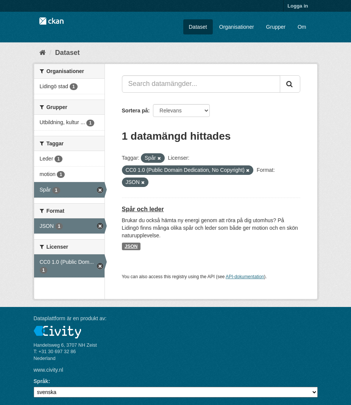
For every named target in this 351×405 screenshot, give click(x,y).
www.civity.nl (48, 370)
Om (302, 27)
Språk (41, 381)
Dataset (198, 27)
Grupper (275, 27)
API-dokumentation (245, 276)
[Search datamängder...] (201, 84)
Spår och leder (143, 209)
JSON (131, 246)
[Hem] (42, 52)
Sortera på (135, 110)
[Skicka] (290, 84)
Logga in (297, 6)
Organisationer (236, 27)
